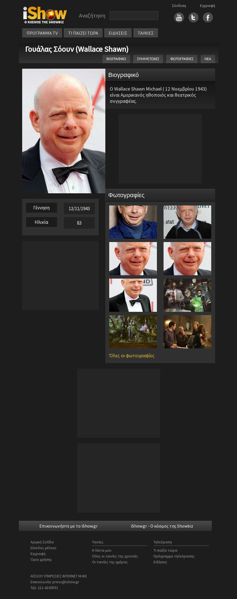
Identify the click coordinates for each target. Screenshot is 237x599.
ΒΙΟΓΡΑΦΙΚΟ (116, 58)
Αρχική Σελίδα (42, 541)
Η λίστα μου (101, 550)
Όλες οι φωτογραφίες (131, 355)
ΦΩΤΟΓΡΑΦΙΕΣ (181, 58)
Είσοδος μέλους (43, 547)
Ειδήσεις (160, 561)
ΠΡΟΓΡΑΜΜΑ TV (42, 33)
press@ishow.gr (65, 581)
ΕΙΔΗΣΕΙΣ (118, 33)
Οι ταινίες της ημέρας (110, 561)
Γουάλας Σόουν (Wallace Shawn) (77, 49)
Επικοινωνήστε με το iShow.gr (68, 526)
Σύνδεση (179, 5)
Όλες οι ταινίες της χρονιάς (115, 556)
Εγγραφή (207, 5)
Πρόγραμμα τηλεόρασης (174, 556)
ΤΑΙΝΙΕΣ (146, 33)
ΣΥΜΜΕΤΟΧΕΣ (148, 58)
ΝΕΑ (208, 58)
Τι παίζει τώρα (165, 550)
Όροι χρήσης (41, 559)
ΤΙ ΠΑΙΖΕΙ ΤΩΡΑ (83, 33)
